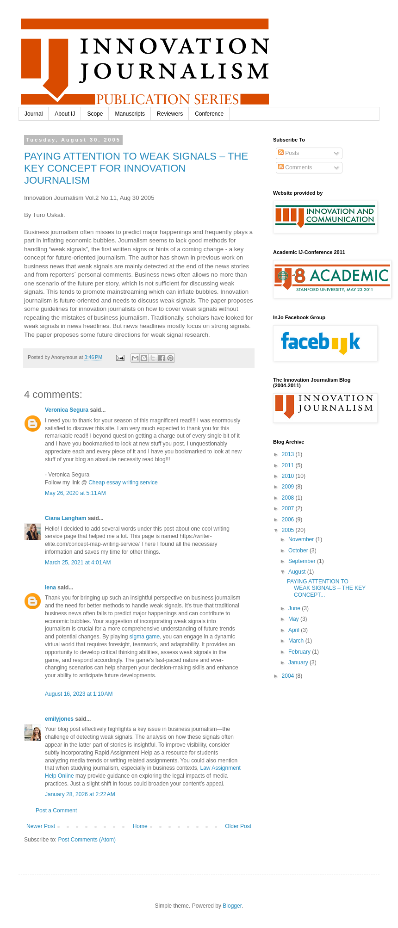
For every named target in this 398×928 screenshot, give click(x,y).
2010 (289, 476)
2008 (289, 498)
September (302, 561)
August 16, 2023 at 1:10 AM (78, 694)
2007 (289, 508)
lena (50, 587)
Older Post (238, 826)
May (294, 619)
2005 (289, 530)
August (297, 572)
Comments (295, 167)
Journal (34, 114)
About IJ (65, 114)
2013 (289, 454)
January (299, 662)
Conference (209, 114)
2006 (289, 519)
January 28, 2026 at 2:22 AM (80, 794)
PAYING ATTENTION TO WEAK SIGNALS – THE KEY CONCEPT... (326, 588)
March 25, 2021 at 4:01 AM (78, 562)
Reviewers (170, 114)
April (294, 630)
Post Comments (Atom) (87, 839)
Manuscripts (130, 114)
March (296, 640)
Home (140, 826)
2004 (289, 676)
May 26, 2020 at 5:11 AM (75, 493)
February (300, 652)
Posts (288, 153)
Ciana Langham (65, 518)
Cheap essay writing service (122, 482)
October (299, 550)
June (295, 608)
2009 (289, 486)
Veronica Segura (66, 410)
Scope (95, 114)
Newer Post (40, 826)
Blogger (232, 906)
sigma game (145, 636)
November (302, 539)
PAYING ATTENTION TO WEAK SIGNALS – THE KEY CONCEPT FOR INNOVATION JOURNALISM (136, 168)
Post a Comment (56, 810)
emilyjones (59, 719)
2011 (289, 465)
